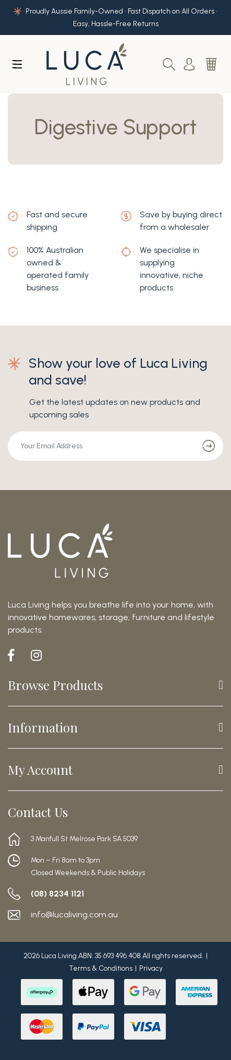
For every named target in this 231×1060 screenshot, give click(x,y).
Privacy (151, 968)
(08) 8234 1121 (57, 894)
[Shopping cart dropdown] (212, 64)
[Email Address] (101, 446)
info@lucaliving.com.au (74, 915)
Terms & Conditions (100, 968)
